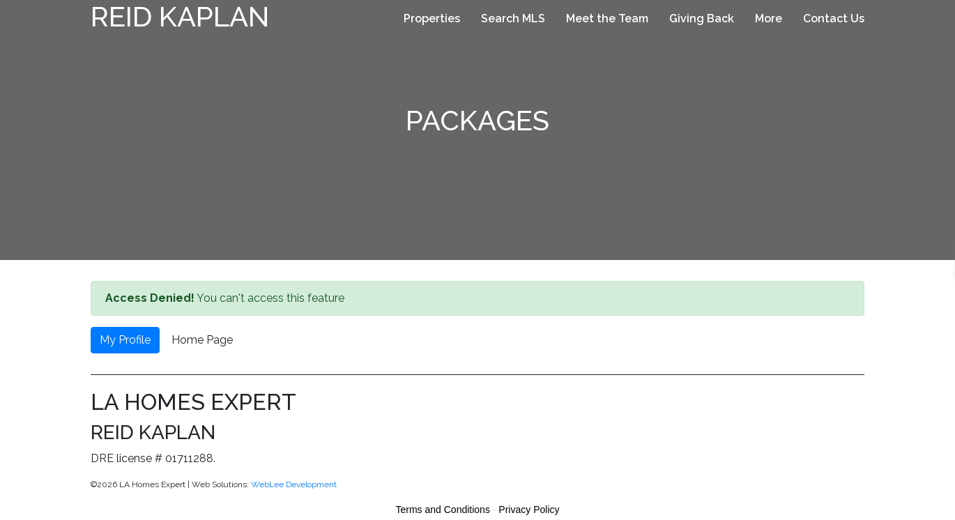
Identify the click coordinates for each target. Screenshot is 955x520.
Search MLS (513, 18)
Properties (432, 18)
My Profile (125, 339)
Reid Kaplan (180, 16)
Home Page (202, 339)
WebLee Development (294, 484)
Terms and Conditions (443, 509)
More (768, 18)
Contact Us (833, 18)
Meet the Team (607, 18)
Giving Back (701, 18)
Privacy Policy (528, 509)
